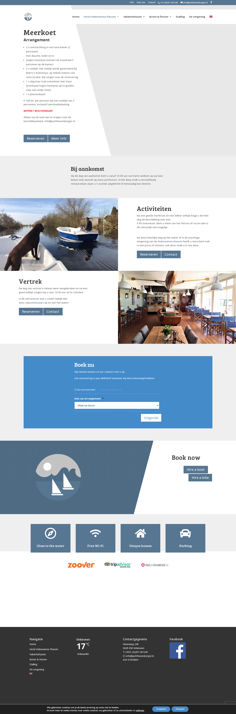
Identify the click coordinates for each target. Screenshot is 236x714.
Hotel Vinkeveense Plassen (100, 12)
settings (138, 710)
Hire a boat (195, 467)
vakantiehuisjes (34, 302)
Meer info (59, 138)
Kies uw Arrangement (89, 398)
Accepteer (160, 708)
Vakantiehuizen (132, 12)
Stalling (180, 12)
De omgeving (197, 12)
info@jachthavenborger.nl (140, 653)
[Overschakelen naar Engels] (210, 15)
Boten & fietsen (158, 12)
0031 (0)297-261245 (137, 649)
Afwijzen (181, 708)
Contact (152, 2)
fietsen (185, 222)
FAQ (132, 2)
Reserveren (35, 138)
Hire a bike (199, 474)
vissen (197, 222)
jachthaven (110, 179)
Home (75, 12)
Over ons (141, 2)
